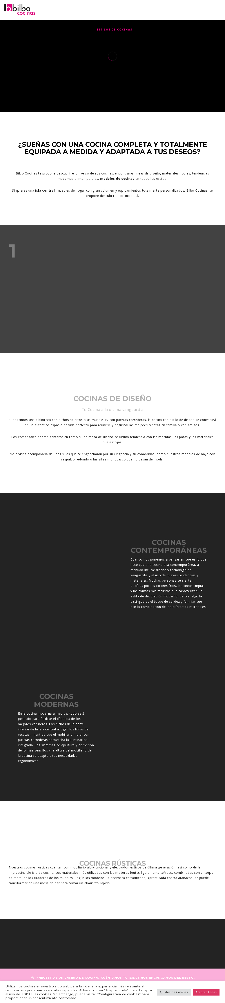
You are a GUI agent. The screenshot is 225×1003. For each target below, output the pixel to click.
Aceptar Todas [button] (206, 992)
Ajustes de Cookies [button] (174, 992)
